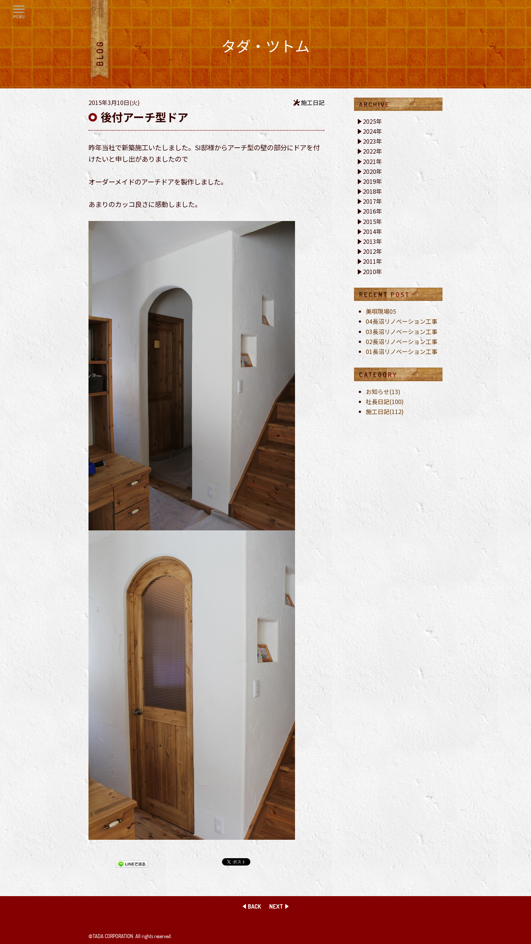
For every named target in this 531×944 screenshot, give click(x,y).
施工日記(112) (385, 411)
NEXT (276, 906)
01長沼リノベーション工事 (401, 351)
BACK (254, 906)
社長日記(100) (385, 401)
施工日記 (312, 102)
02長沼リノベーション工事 (401, 341)
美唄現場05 (381, 311)
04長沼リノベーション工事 (401, 321)
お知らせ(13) (383, 391)
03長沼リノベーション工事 (401, 331)
